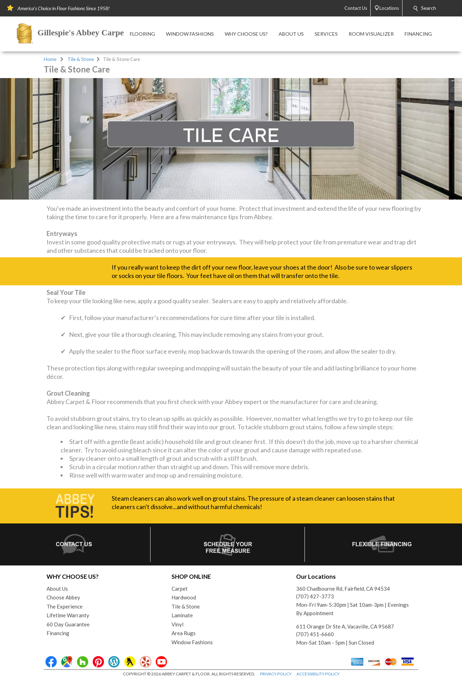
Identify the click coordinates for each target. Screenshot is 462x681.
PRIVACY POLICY (276, 673)
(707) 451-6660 (315, 634)
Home (50, 59)
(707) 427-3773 (315, 596)
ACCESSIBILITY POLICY (318, 673)
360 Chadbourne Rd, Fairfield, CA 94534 (343, 588)
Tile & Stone (81, 59)
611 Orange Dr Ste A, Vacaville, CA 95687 (345, 626)
